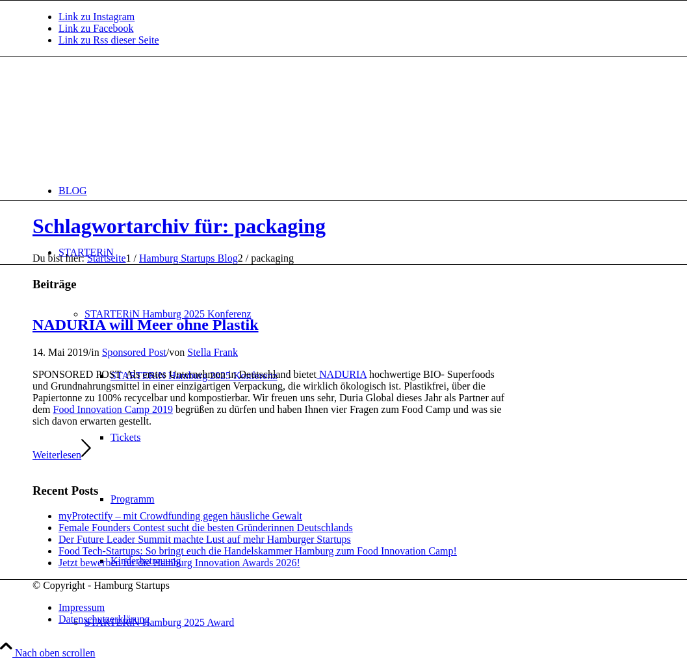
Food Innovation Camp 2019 (113, 409)
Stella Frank (212, 352)
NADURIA (342, 374)
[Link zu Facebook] (96, 28)
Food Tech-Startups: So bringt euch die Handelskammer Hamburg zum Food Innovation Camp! (257, 550)
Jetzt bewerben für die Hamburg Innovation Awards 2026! (179, 562)
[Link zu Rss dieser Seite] (108, 39)
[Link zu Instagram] (96, 16)
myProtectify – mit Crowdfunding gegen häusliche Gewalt (180, 515)
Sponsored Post (134, 352)
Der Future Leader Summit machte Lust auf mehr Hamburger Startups (204, 539)
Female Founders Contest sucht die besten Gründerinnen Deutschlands (205, 527)
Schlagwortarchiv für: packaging (179, 226)
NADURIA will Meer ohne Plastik (145, 324)
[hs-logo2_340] (129, 118)
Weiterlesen (61, 454)
